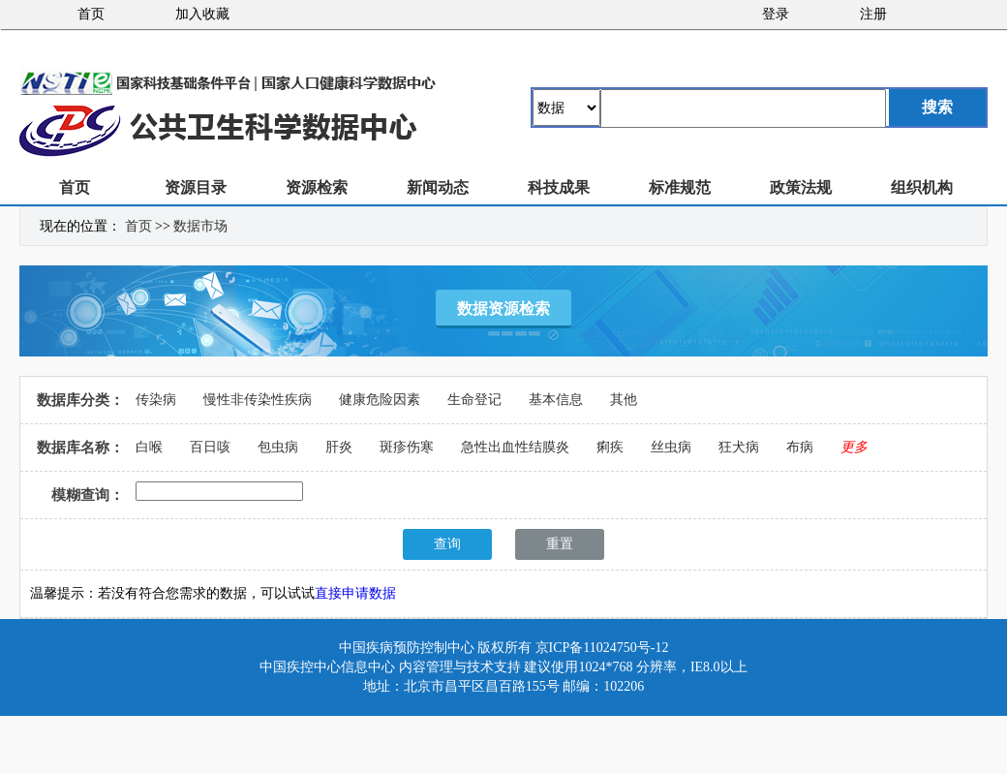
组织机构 (922, 187)
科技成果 (559, 187)
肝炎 (338, 447)
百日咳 (210, 447)
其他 (623, 399)
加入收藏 (202, 14)
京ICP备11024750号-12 (602, 647)
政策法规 (801, 187)
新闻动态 (438, 187)
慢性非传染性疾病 (257, 399)
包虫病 (278, 447)
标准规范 (680, 187)
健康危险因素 (379, 399)
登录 (775, 14)
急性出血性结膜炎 (515, 447)
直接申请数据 (355, 593)
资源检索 (317, 187)
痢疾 (610, 447)
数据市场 (200, 226)
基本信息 (556, 399)
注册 (873, 14)
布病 (799, 447)
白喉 (149, 447)
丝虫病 (671, 447)
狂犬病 (738, 447)
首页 (91, 14)
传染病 (156, 399)
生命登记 (474, 399)
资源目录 (196, 187)
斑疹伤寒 (407, 447)
